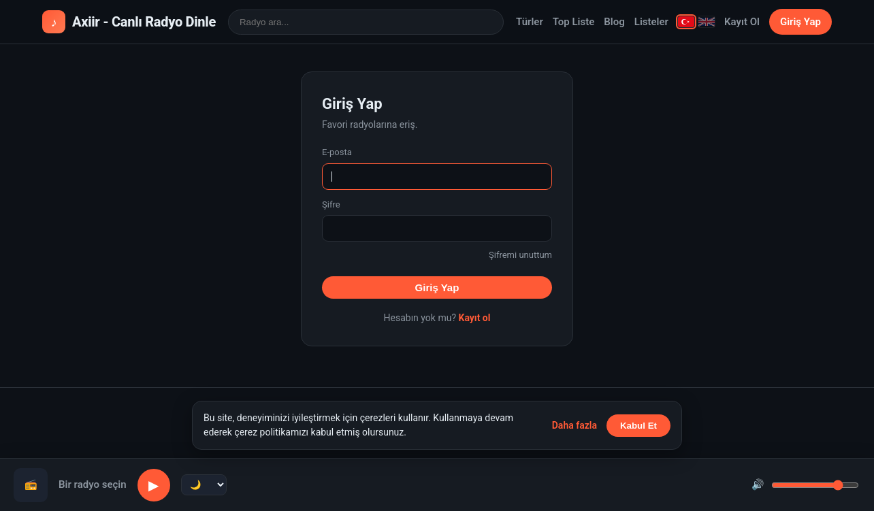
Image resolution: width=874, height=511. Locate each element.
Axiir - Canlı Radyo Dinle (129, 21)
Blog (614, 22)
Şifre (331, 204)
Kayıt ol (474, 317)
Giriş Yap (800, 22)
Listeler (651, 22)
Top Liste (574, 22)
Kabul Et (638, 426)
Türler (529, 22)
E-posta (337, 152)
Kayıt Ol (742, 22)
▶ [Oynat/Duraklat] (153, 485)
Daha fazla (574, 425)
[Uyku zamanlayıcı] (204, 484)
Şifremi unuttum (520, 255)
